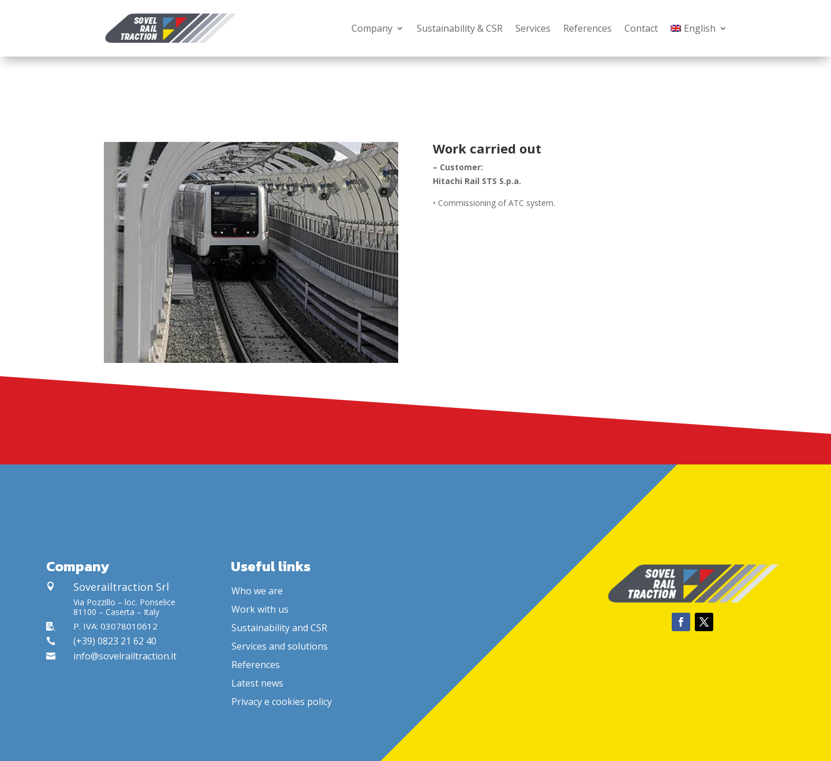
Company (371, 28)
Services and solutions (279, 646)
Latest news (257, 683)
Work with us (260, 609)
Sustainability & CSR (460, 28)
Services (533, 28)
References (587, 28)
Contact (641, 28)
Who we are (257, 590)
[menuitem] (699, 28)
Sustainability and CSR (279, 627)
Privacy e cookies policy (281, 701)
